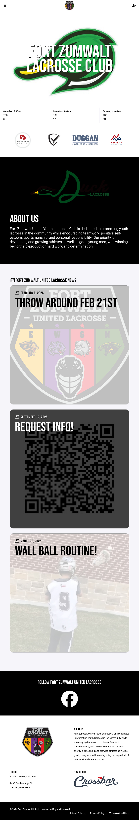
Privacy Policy (97, 813)
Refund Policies (77, 813)
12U (55, 119)
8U (4, 119)
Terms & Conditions (119, 813)
